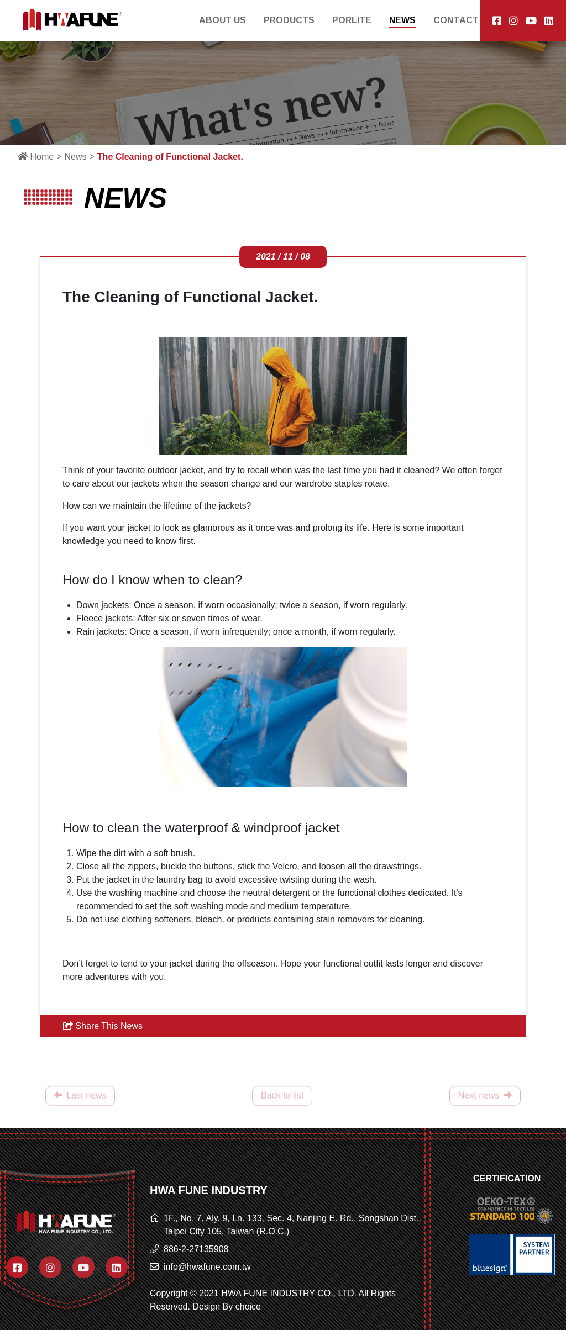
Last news (80, 1101)
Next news (485, 1101)
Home (36, 156)
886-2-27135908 (196, 1249)
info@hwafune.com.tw (207, 1266)
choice (248, 1306)
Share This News (103, 1026)
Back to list (282, 1101)
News (75, 156)
